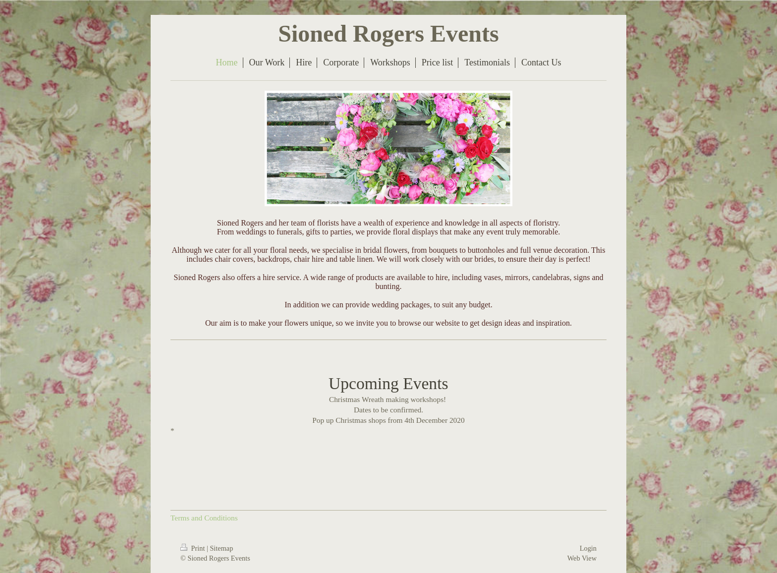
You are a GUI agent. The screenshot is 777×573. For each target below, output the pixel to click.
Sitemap (221, 548)
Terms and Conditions (204, 518)
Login (588, 548)
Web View (582, 558)
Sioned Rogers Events (388, 33)
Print (193, 548)
